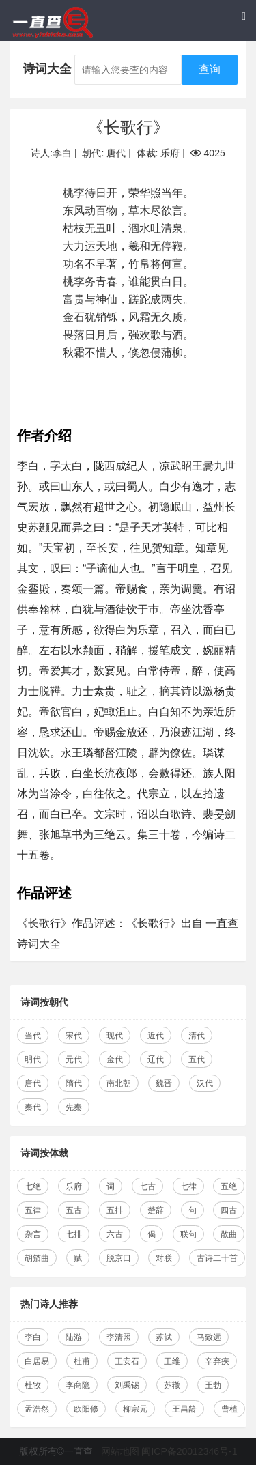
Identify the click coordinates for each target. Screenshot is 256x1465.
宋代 (74, 1035)
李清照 (118, 1337)
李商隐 (78, 1385)
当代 (33, 1035)
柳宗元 (135, 1409)
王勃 (213, 1385)
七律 (188, 1186)
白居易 (37, 1361)
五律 (33, 1210)
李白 (33, 1337)
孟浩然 (37, 1409)
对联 (164, 1258)
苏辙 (172, 1385)
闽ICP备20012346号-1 (189, 1451)
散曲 (229, 1234)
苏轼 (164, 1337)
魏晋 (164, 1083)
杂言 (33, 1234)
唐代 (33, 1083)
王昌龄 (184, 1409)
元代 (74, 1059)
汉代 (205, 1083)
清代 (196, 1035)
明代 (33, 1059)
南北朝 (118, 1083)
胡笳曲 (37, 1258)
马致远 (209, 1337)
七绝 (33, 1186)
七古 (147, 1186)
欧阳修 (86, 1409)
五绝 (229, 1186)
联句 (188, 1234)
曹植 (229, 1409)
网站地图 (120, 1451)
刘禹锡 (127, 1385)
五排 (114, 1210)
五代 (196, 1059)
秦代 (33, 1107)
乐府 (74, 1186)
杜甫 (82, 1361)
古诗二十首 (217, 1258)
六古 (114, 1234)
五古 (74, 1210)
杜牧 (33, 1385)
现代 (114, 1035)
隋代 (74, 1083)
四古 (229, 1210)
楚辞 (155, 1210)
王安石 (127, 1361)
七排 (74, 1234)
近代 (155, 1035)
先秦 (74, 1107)
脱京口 (118, 1258)
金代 (114, 1059)
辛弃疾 (217, 1361)
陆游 (74, 1337)
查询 (210, 69)
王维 (172, 1361)
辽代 (155, 1059)
